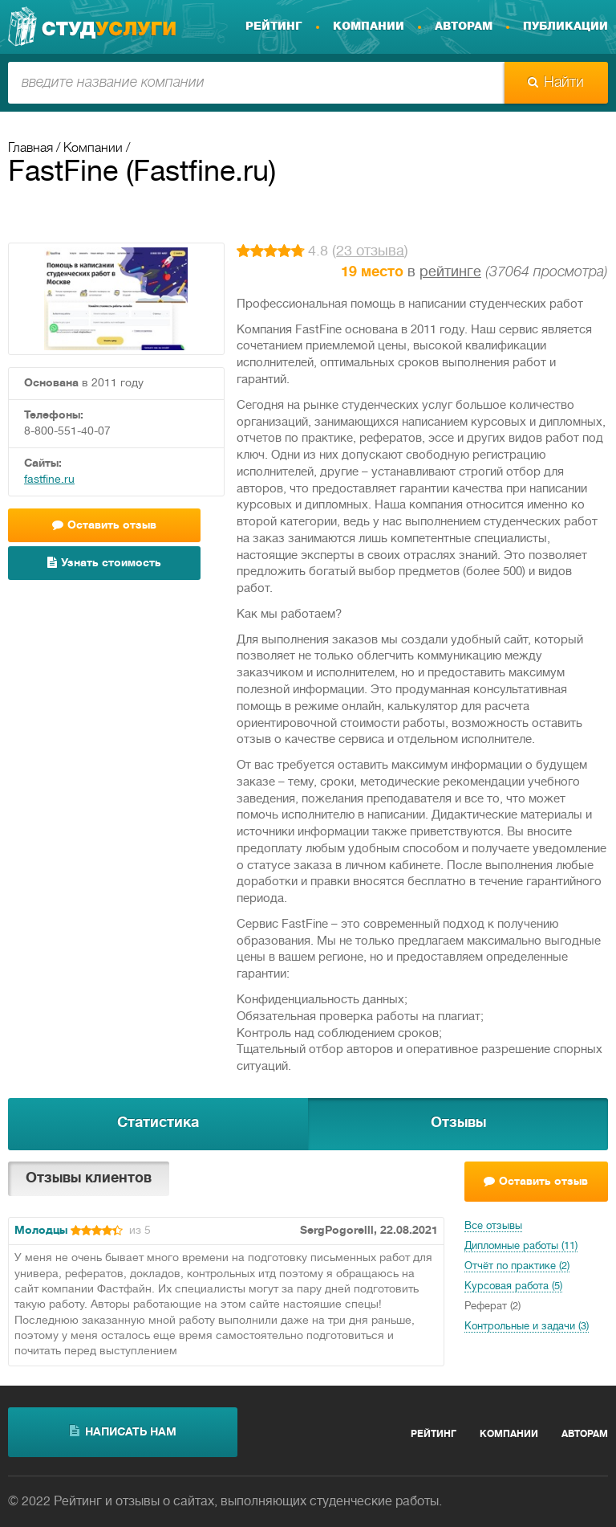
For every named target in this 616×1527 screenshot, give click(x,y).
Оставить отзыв (104, 525)
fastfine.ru (49, 480)
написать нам (123, 1431)
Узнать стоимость (104, 563)
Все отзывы (493, 1226)
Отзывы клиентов (89, 1179)
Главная (30, 148)
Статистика (158, 1123)
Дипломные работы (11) (521, 1246)
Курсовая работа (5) (513, 1287)
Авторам (463, 26)
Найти (556, 82)
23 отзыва (370, 252)
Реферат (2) (492, 1307)
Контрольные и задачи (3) (526, 1327)
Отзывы (458, 1123)
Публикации (565, 26)
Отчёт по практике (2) (516, 1267)
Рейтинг (273, 26)
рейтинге (450, 273)
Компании (368, 26)
